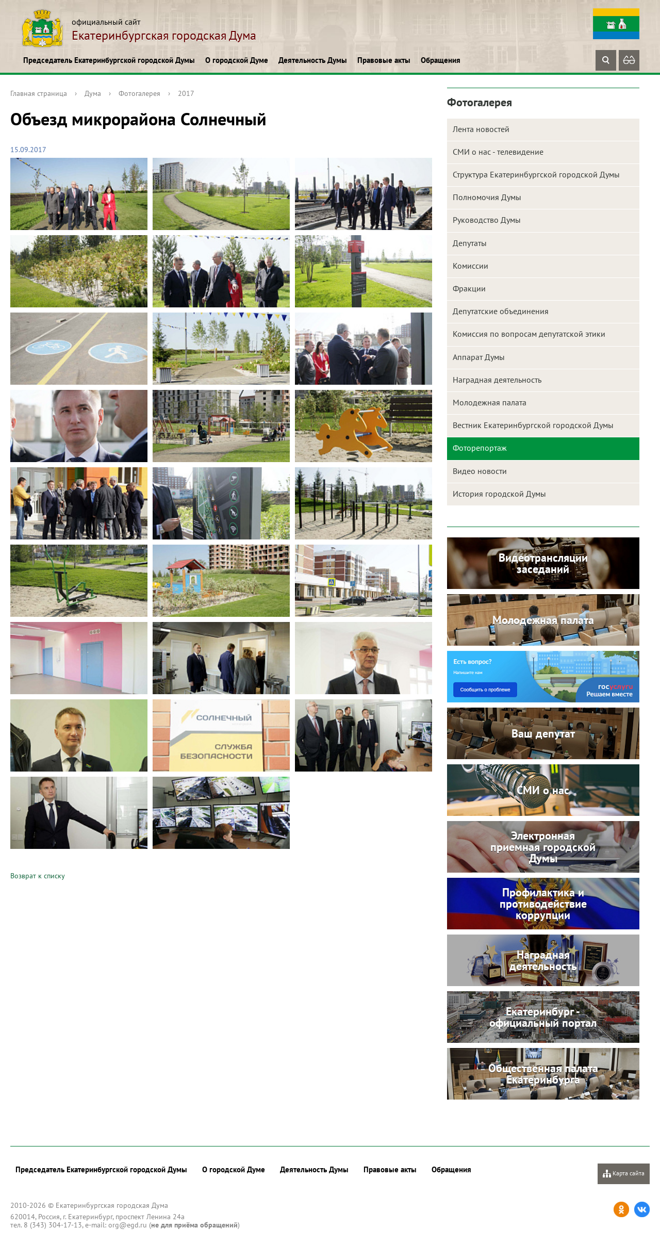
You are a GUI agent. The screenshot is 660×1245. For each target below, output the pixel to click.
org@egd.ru (127, 1225)
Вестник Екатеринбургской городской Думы (533, 425)
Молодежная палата (489, 402)
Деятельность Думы (312, 60)
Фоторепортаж (480, 448)
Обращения (440, 60)
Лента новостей (481, 129)
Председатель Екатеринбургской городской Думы (109, 60)
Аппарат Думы (479, 357)
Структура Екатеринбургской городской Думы (536, 174)
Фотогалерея (139, 93)
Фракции (469, 288)
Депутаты (470, 243)
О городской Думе (236, 60)
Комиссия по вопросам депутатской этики (529, 334)
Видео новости (480, 471)
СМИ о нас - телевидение (498, 151)
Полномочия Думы (487, 197)
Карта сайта (624, 1173)
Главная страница (38, 93)
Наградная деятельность (497, 379)
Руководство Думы (487, 220)
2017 (186, 93)
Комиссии (470, 265)
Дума (93, 93)
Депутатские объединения (501, 311)
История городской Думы (499, 493)
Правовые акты (383, 60)
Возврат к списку (37, 875)
